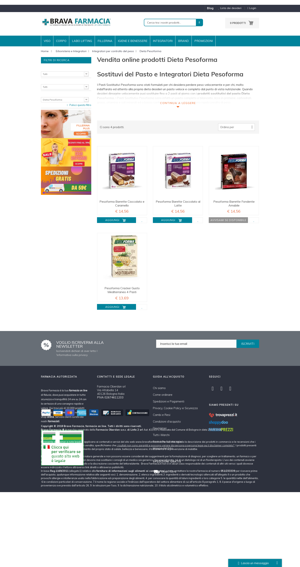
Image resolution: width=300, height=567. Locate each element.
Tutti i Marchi (161, 435)
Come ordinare (162, 395)
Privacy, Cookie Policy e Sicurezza (175, 408)
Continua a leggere (178, 103)
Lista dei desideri (228, 8)
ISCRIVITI (247, 344)
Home (45, 51)
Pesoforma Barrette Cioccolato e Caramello (121, 203)
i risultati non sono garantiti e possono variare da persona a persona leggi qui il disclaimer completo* (176, 520)
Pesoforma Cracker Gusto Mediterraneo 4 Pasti (122, 290)
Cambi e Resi (161, 415)
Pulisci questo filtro (80, 105)
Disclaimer (160, 428)
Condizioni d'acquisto (167, 421)
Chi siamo (159, 388)
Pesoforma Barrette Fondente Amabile (234, 203)
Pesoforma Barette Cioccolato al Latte (178, 203)
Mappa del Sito (163, 448)
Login (251, 8)
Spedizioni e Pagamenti (168, 401)
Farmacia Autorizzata (167, 441)
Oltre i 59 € (168, 472)
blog (210, 8)
